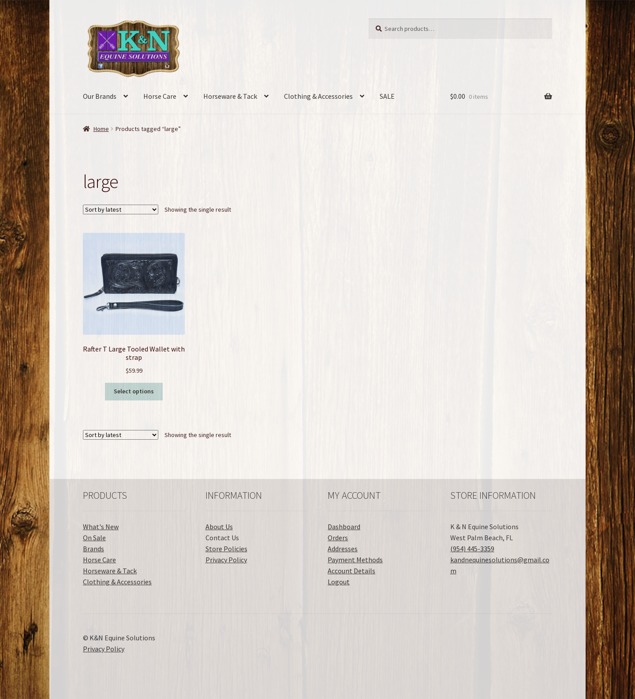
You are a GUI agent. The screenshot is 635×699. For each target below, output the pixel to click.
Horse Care (159, 96)
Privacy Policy (226, 559)
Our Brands (99, 96)
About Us (219, 526)
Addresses (343, 548)
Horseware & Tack (230, 96)
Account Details (351, 570)
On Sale (94, 537)
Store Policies (226, 548)
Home (101, 129)
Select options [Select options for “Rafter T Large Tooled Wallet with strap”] (134, 391)
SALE (387, 96)
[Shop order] (120, 209)
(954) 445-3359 (472, 548)
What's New (101, 526)
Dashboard (344, 526)
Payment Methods (355, 559)
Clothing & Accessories (318, 96)
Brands (93, 548)
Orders (338, 537)
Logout (339, 581)
